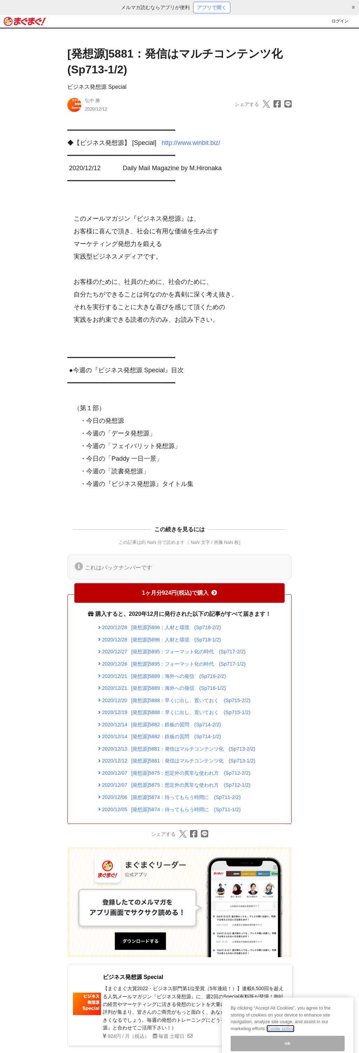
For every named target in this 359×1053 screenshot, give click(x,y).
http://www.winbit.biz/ (191, 142)
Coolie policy (280, 1037)
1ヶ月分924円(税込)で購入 (179, 593)
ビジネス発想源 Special (97, 87)
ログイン (340, 21)
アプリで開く (211, 7)
